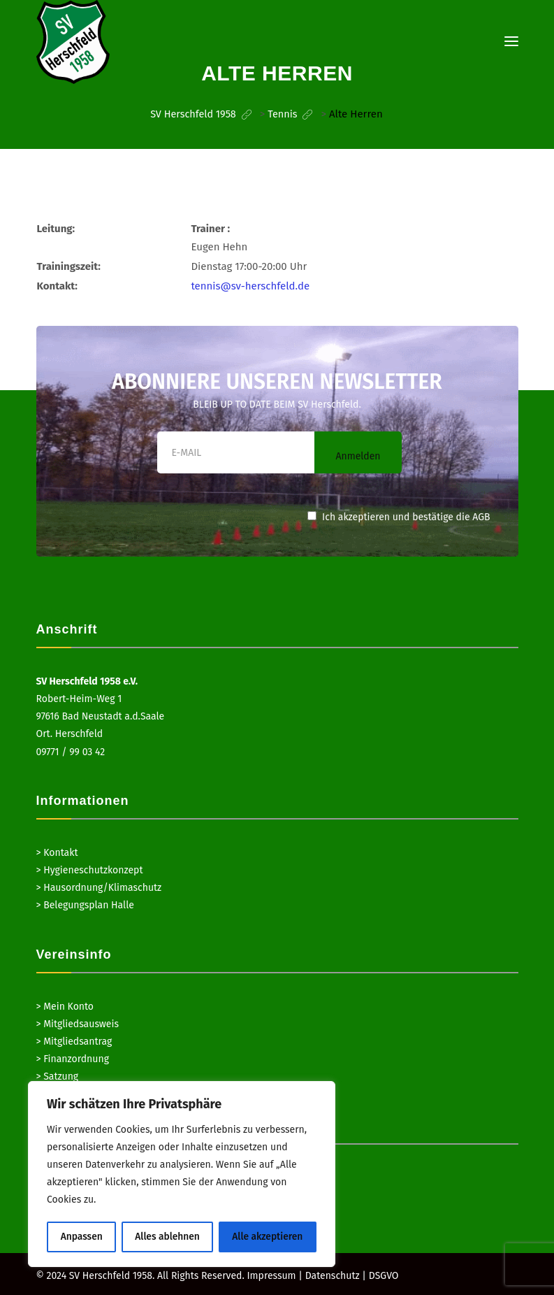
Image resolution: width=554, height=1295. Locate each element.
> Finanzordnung (72, 1058)
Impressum (271, 1275)
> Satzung (57, 1076)
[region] (181, 1174)
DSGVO (384, 1275)
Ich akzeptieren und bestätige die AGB (398, 516)
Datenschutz (332, 1275)
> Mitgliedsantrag (74, 1041)
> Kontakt (57, 852)
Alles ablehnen (167, 1237)
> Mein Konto (65, 1006)
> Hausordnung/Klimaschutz (99, 887)
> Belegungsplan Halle (85, 904)
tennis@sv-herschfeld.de (250, 285)
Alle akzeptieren (268, 1237)
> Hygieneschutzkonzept (89, 869)
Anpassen (81, 1237)
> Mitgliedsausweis (77, 1023)
